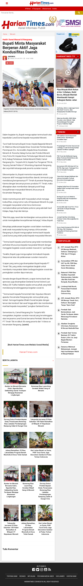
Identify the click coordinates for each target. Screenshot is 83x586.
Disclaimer (60, 576)
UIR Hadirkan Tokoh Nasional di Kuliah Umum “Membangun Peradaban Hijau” (66, 137)
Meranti (12, 34)
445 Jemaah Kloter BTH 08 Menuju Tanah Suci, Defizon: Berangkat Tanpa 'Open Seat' (70, 301)
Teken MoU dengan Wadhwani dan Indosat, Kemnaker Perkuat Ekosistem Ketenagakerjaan (67, 178)
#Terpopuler (36, 9)
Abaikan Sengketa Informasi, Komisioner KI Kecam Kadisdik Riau (70, 326)
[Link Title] (33, 569)
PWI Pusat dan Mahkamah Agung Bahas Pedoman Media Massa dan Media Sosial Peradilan (67, 158)
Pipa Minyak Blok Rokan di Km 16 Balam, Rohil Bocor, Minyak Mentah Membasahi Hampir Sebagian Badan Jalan (67, 94)
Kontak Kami (71, 576)
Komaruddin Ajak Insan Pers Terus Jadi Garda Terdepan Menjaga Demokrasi (67, 208)
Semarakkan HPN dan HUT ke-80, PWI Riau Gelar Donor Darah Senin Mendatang (69, 264)
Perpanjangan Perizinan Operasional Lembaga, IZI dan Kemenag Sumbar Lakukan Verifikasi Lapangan (68, 147)
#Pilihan (28, 9)
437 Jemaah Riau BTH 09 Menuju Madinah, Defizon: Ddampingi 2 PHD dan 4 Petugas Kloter (69, 251)
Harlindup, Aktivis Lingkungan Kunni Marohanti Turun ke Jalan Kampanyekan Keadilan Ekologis (68, 110)
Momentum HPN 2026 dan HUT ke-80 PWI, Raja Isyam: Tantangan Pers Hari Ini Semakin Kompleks (68, 168)
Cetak (10, 63)
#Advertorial (46, 9)
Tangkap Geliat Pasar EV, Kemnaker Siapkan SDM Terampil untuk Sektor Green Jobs (68, 188)
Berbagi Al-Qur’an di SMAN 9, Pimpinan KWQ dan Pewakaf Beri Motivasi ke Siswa (67, 198)
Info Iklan (31, 576)
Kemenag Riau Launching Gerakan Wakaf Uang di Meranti (41, 388)
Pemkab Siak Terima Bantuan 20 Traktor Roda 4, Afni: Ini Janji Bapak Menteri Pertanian (69, 337)
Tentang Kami (12, 576)
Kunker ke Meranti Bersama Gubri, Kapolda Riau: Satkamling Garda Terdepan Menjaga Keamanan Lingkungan (15, 390)
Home (5, 34)
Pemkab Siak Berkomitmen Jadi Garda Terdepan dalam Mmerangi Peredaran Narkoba (69, 314)
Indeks (54, 9)
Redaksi (22, 576)
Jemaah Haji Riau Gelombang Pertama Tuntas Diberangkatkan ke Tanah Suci (67, 219)
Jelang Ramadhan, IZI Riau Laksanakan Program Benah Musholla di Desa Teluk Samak (15, 452)
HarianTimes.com (28, 352)
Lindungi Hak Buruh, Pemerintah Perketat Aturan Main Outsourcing (69, 289)
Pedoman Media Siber (45, 576)
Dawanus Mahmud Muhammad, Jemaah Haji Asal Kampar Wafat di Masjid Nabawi (70, 350)
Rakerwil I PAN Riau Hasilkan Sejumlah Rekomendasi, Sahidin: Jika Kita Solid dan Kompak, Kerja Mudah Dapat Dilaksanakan (69, 277)
